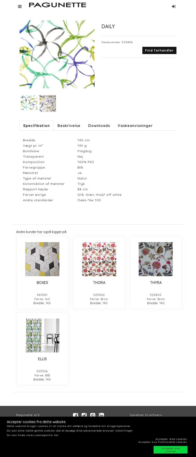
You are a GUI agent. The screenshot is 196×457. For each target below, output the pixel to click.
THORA (99, 282)
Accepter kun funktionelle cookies (162, 441)
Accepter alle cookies (170, 450)
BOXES (42, 282)
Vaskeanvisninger (135, 125)
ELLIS (42, 359)
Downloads (99, 125)
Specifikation (36, 125)
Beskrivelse (69, 125)
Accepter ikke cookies (171, 438)
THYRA (156, 282)
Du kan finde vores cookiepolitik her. (33, 435)
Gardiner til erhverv (146, 415)
